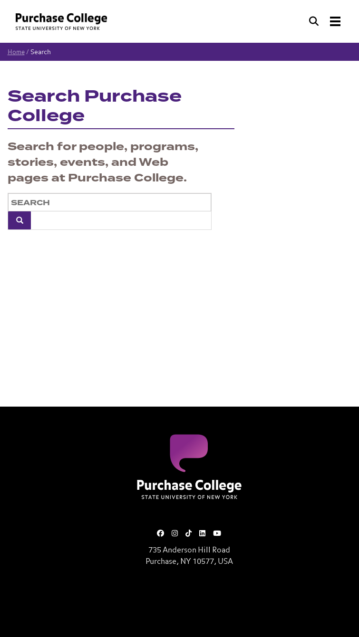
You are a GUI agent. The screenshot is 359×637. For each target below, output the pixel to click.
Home (16, 52)
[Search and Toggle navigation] (325, 21)
